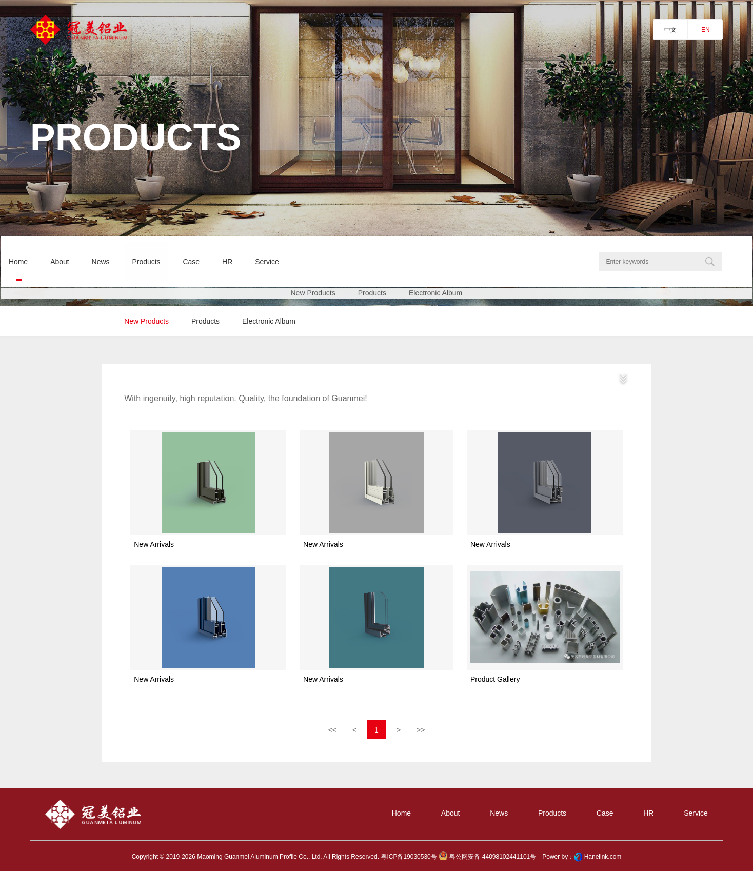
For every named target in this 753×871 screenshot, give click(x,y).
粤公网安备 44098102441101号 (487, 857)
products (205, 321)
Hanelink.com (603, 857)
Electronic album (269, 321)
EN (705, 29)
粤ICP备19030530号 (409, 857)
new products (146, 321)
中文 (670, 29)
